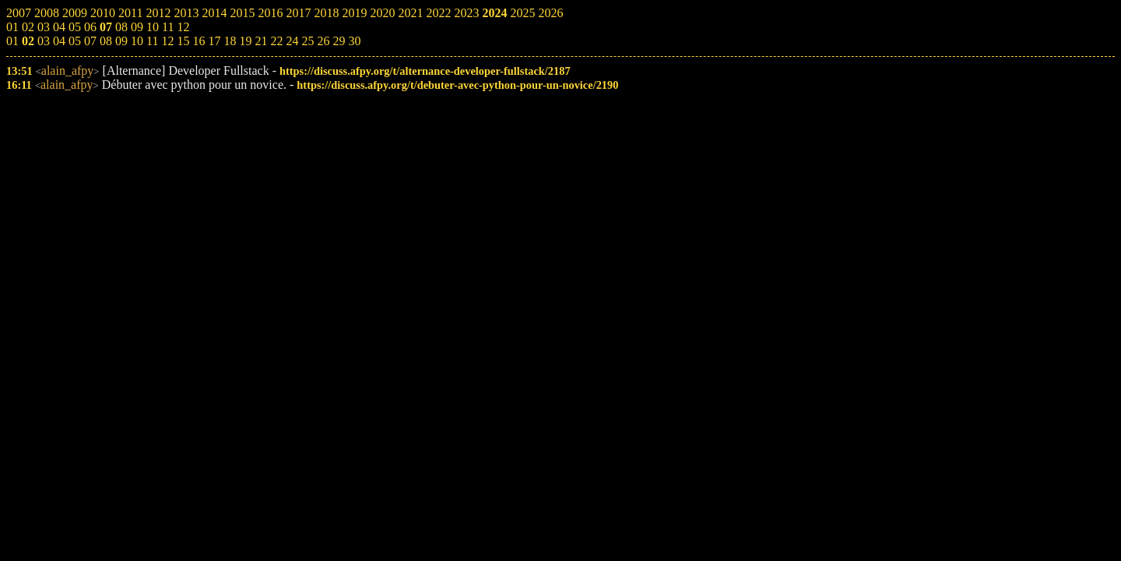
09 (121, 41)
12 (167, 41)
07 (90, 41)
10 (137, 41)
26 (323, 41)
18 (229, 41)
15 (183, 41)
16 (198, 41)
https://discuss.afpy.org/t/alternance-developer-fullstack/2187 (425, 71)
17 (214, 41)
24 (292, 41)
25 (307, 41)
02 (28, 41)
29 (338, 41)
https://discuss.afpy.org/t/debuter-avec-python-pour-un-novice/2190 (457, 85)
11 (152, 41)
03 (43, 41)
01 (12, 41)
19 (245, 41)
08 (106, 41)
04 (59, 41)
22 (276, 41)
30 (354, 41)
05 (75, 41)
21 (261, 41)
